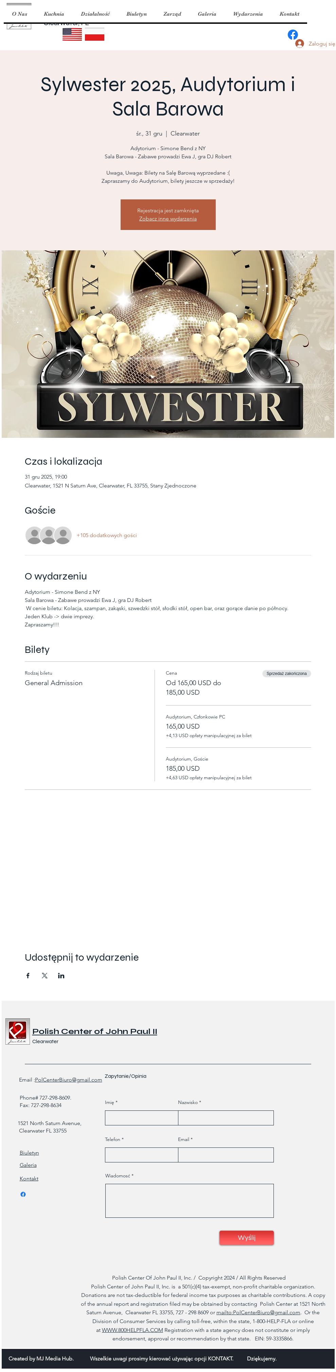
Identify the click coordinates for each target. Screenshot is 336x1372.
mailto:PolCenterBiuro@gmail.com (258, 1312)
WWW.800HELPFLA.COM (132, 1330)
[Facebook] (293, 34)
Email (183, 1139)
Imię (109, 1102)
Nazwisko (188, 1102)
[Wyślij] (246, 1238)
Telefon (112, 1139)
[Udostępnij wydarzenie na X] (44, 975)
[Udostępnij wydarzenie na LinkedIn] (61, 975)
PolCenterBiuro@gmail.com (68, 1079)
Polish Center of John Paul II (94, 1031)
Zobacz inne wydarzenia (168, 218)
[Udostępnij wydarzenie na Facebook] (28, 975)
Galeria (28, 1165)
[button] (53, 13)
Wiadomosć (117, 1175)
